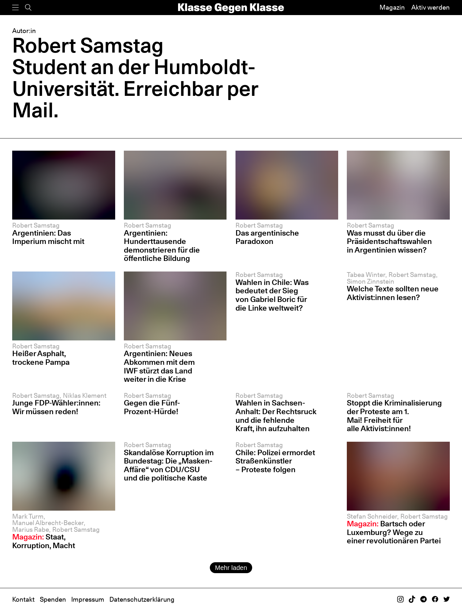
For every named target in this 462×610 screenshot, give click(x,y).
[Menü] (15, 7)
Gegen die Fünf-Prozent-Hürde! (152, 407)
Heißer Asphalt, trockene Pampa (41, 358)
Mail (33, 109)
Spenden (53, 599)
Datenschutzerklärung (142, 599)
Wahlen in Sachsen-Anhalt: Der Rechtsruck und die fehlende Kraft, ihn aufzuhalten (275, 415)
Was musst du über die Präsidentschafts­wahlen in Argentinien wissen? (389, 241)
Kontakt (23, 599)
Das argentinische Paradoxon (267, 237)
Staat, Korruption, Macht (43, 541)
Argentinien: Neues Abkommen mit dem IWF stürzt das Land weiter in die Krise (159, 366)
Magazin (392, 7)
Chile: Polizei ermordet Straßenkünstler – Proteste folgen (275, 461)
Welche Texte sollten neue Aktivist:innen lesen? (393, 293)
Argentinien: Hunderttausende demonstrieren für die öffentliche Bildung (162, 245)
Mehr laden (231, 567)
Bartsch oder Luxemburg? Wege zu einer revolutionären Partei (394, 532)
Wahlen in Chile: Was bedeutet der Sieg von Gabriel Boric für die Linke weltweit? (272, 295)
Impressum (87, 599)
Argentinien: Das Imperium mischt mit (48, 237)
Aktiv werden (430, 7)
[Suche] (28, 7)
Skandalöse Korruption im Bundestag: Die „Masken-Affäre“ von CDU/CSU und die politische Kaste (169, 465)
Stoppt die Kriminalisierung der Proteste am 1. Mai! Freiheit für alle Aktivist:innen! (394, 415)
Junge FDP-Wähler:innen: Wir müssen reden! (56, 407)
